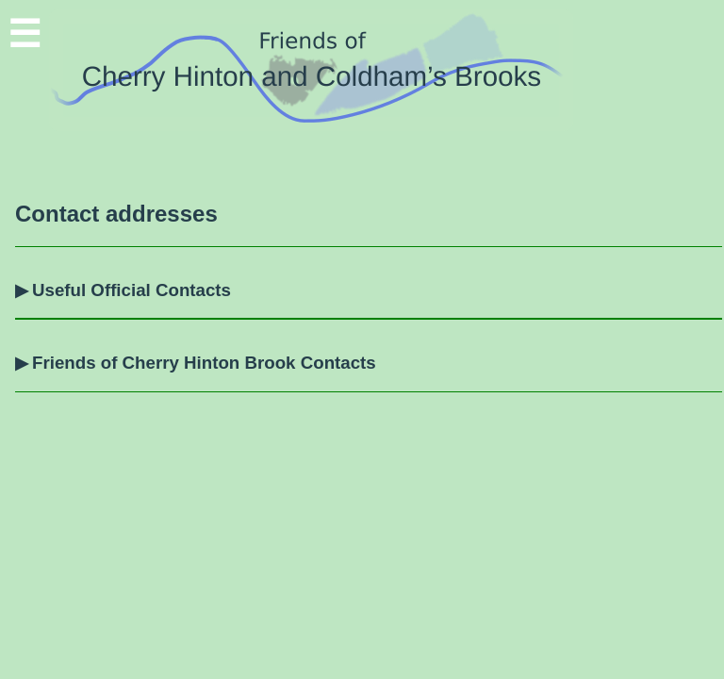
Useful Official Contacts (131, 290)
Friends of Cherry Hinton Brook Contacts (204, 363)
